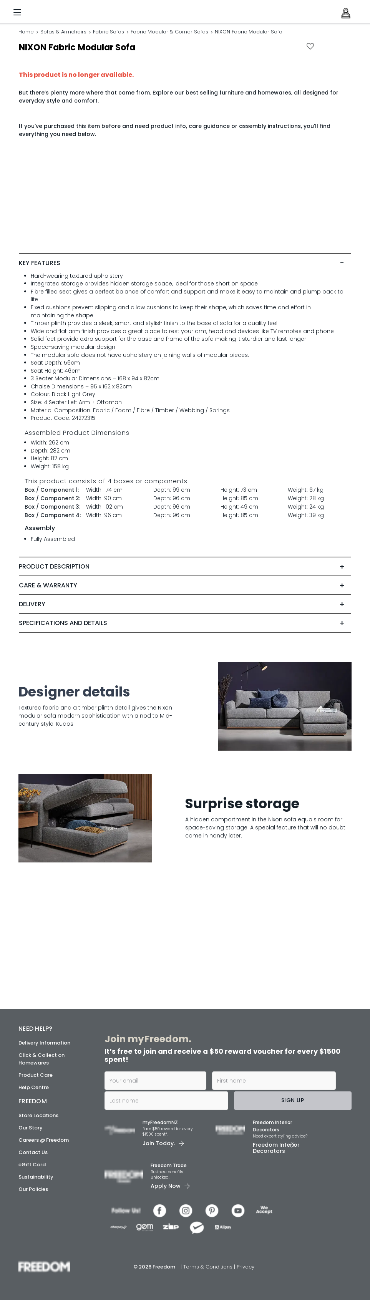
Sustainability (35, 1177)
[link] (55, 10)
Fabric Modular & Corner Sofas (169, 31)
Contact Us (33, 1152)
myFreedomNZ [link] (160, 1122)
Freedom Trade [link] (169, 1165)
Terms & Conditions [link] (208, 1266)
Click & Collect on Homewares (41, 1058)
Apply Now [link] (166, 1186)
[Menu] (17, 14)
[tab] (185, 398)
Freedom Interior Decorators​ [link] (272, 1126)
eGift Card (32, 1164)
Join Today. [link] (159, 1143)
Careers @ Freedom (43, 1140)
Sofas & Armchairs (63, 31)
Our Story (30, 1127)
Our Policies (33, 1189)
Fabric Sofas (108, 31)
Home (26, 31)
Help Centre (33, 1087)
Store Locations (38, 1115)
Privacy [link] (245, 1266)
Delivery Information (44, 1042)
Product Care (35, 1075)
